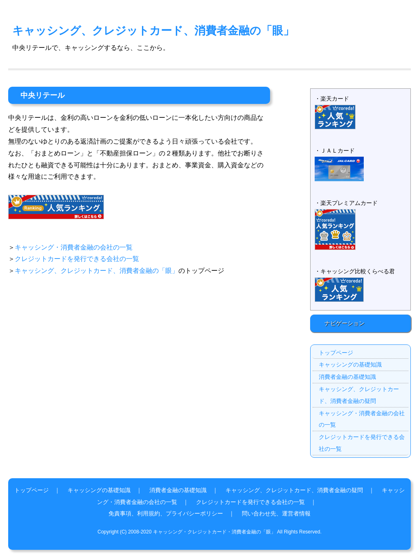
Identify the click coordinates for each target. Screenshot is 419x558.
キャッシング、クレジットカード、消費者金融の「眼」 (153, 30)
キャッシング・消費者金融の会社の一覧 (74, 247)
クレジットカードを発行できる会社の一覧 (77, 258)
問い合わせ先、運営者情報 (276, 513)
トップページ (336, 352)
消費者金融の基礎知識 (347, 377)
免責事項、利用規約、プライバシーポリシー (165, 513)
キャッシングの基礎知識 (350, 364)
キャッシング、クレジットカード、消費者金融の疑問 (359, 395)
